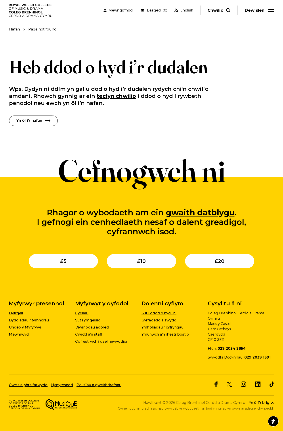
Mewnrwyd (19, 334)
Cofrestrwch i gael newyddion (101, 341)
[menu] (260, 11)
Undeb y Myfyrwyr (25, 327)
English (183, 11)
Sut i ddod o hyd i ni (159, 313)
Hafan (14, 29)
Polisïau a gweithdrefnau (98, 385)
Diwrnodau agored (92, 327)
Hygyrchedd (62, 385)
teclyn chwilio (116, 96)
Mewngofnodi (118, 11)
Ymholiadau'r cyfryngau (163, 327)
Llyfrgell (16, 313)
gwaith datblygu (200, 212)
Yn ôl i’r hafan (33, 120)
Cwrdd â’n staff (88, 334)
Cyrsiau (81, 313)
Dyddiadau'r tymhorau (29, 320)
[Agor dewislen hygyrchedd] (273, 421)
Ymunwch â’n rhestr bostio (165, 334)
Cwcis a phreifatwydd (28, 385)
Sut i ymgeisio (87, 320)
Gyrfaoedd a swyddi (159, 320)
